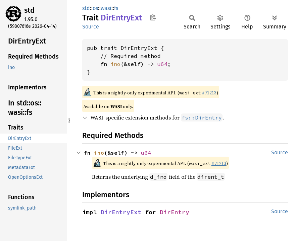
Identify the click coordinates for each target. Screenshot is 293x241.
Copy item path (152, 17)
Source (90, 26)
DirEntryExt (121, 212)
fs (116, 8)
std (29, 10)
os (95, 8)
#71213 (209, 92)
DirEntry (174, 212)
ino (115, 64)
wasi (106, 8)
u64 (162, 64)
